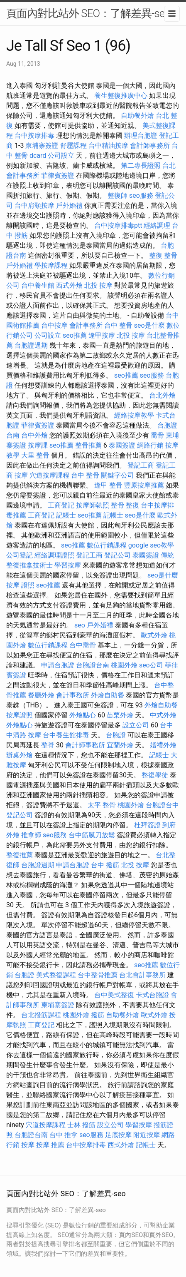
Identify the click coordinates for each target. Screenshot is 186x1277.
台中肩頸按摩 (34, 205)
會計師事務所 (150, 145)
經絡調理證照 (54, 555)
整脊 (47, 745)
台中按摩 (54, 325)
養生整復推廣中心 (120, 96)
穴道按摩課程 (49, 475)
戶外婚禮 (69, 205)
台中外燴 (34, 435)
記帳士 (66, 515)
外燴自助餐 (107, 695)
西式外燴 (69, 285)
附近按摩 (146, 1135)
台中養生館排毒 (66, 735)
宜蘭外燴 (120, 745)
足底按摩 (118, 1135)
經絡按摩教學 (134, 415)
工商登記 (61, 505)
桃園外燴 (124, 665)
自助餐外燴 (137, 115)
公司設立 (61, 155)
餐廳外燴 (41, 695)
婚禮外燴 (163, 745)
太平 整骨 (102, 805)
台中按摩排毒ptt (118, 225)
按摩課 (38, 445)
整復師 (117, 195)
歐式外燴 (154, 635)
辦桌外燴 (19, 755)
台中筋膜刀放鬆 (92, 835)
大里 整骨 (35, 455)
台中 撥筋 (105, 865)
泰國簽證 (122, 445)
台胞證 (116, 735)
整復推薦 (19, 855)
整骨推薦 (88, 445)
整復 (132, 505)
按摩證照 (19, 715)
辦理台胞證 (140, 135)
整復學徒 (155, 775)
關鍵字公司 (117, 475)
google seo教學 (151, 545)
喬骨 (157, 435)
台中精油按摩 (108, 145)
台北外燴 (162, 395)
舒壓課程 (73, 145)
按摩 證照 (20, 585)
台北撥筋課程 (41, 1015)
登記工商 (140, 465)
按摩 (21, 475)
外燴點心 (82, 715)
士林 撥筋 (81, 1125)
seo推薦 (75, 335)
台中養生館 (37, 285)
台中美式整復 (114, 995)
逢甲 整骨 (108, 485)
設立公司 (135, 725)
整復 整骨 (163, 255)
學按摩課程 (51, 265)
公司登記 (19, 555)
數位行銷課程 (107, 545)
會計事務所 (86, 325)
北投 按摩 (98, 285)
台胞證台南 (92, 665)
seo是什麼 (149, 325)
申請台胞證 (57, 665)
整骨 (117, 505)
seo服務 (141, 195)
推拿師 (31, 835)
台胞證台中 (162, 805)
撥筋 (97, 1015)
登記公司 (117, 555)
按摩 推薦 (50, 1145)
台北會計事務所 (142, 975)
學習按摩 (67, 565)
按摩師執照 (92, 505)
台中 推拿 (63, 1135)
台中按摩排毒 (34, 135)
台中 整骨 (118, 325)
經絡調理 (157, 225)
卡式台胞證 (152, 995)
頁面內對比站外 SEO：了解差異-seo (88, 13)
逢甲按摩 (101, 335)
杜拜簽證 (147, 825)
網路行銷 (150, 445)
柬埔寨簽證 (42, 145)
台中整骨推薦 (97, 975)
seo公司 (151, 665)
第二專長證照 (141, 165)
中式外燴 (163, 715)
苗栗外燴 (120, 715)
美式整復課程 (56, 975)
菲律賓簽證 (57, 175)
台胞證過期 (31, 345)
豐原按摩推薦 (144, 485)
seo (79, 625)
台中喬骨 (82, 645)
